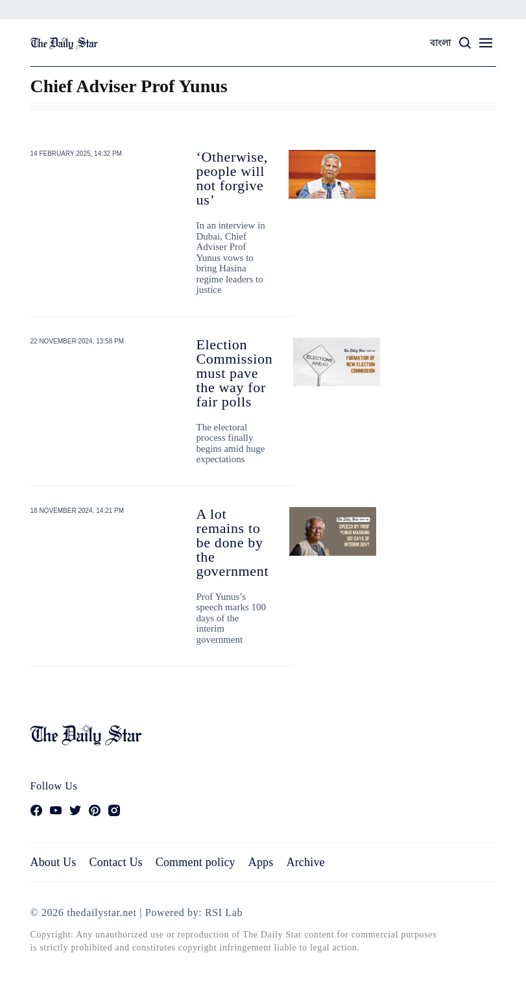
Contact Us (115, 862)
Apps (261, 862)
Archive (306, 862)
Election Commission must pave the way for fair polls (235, 373)
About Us (53, 862)
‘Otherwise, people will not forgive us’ (233, 178)
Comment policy (195, 862)
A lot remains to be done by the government (233, 542)
